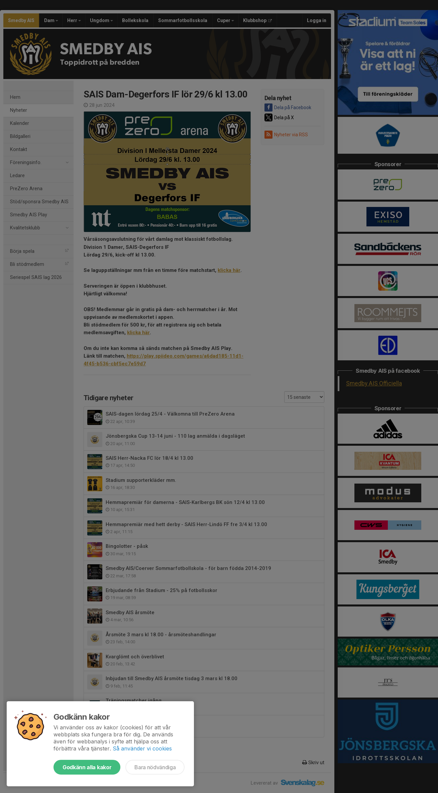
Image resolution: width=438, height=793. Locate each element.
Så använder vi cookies (142, 748)
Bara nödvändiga (155, 767)
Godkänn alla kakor (87, 767)
